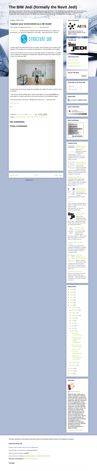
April (73, 328)
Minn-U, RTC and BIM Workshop (76, 345)
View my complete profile (75, 430)
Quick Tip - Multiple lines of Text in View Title (81, 257)
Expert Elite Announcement (76, 352)
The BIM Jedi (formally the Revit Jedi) (43, 7)
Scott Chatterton (75, 391)
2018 (71, 295)
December (75, 307)
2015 (71, 302)
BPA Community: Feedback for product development (76, 340)
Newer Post (14, 175)
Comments (73, 89)
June (73, 323)
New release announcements (76, 334)
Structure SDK (35, 117)
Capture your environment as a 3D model (76, 357)
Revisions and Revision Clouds (80, 228)
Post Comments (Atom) (39, 180)
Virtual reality (43, 117)
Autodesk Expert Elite (74, 66)
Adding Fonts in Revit (74, 177)
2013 (71, 368)
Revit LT (70, 201)
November (75, 310)
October (74, 312)
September (75, 315)
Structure (28, 117)
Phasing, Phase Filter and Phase (81, 147)
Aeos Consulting (73, 59)
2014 (71, 305)
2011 (71, 373)
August (74, 318)
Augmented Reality (20, 117)
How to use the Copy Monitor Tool (81, 189)
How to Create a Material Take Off (81, 163)
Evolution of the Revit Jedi (80, 213)
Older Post (58, 175)
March (74, 331)
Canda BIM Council (74, 63)
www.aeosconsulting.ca (30, 458)
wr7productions (35, 27)
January (74, 365)
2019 (71, 292)
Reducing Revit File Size (75, 271)
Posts (71, 86)
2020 (71, 289)
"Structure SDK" (14, 30)
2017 (71, 297)
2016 (71, 300)
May (73, 326)
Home (36, 175)
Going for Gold (75, 349)
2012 (71, 371)
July (73, 320)
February (74, 362)
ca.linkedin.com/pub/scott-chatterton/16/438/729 (37, 456)
